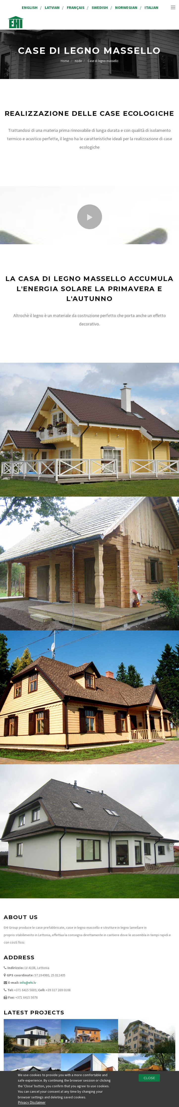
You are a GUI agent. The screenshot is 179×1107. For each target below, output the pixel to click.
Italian (151, 7)
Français (75, 7)
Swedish (100, 7)
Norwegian (126, 7)
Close (149, 1079)
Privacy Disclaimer (32, 1104)
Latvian (52, 7)
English (30, 7)
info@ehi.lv (28, 982)
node (78, 61)
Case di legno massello (103, 61)
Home (65, 61)
